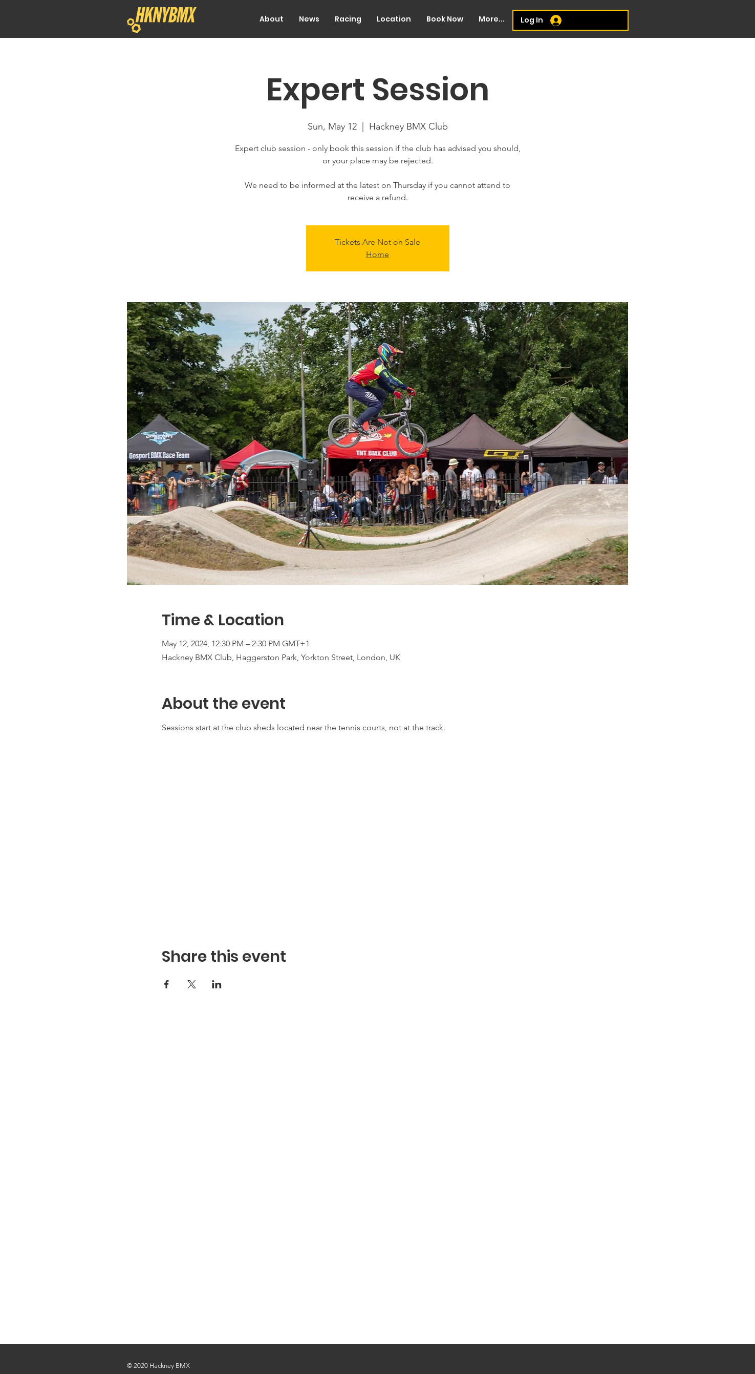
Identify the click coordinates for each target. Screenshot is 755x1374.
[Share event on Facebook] (166, 984)
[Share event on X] (192, 984)
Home (377, 254)
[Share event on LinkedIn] (217, 984)
